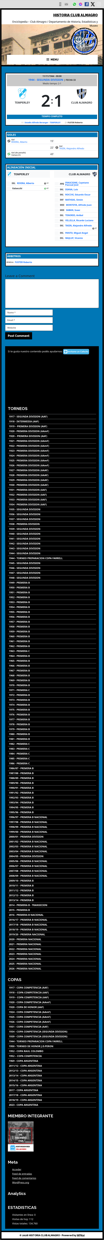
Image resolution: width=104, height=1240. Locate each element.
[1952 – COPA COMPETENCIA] (52, 1056)
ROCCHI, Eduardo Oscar (77, 194)
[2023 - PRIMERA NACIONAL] (52, 954)
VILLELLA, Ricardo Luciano (79, 220)
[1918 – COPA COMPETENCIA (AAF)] (52, 992)
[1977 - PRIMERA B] (52, 719)
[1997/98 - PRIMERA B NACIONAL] (52, 822)
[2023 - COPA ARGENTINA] (52, 1105)
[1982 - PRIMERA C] (52, 744)
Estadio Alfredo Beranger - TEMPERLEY (43, 122)
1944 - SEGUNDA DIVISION (46, 80)
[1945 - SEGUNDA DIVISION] (52, 563)
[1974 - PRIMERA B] (52, 704)
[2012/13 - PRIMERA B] (52, 895)
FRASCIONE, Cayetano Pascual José (77, 183)
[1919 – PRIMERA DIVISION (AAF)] (52, 426)
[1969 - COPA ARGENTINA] (52, 1061)
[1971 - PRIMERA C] (52, 690)
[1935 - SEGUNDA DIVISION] (52, 509)
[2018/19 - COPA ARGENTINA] (52, 1100)
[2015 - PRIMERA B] (52, 910)
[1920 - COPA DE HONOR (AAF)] (52, 1007)
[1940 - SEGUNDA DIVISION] (52, 533)
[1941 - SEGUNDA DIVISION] (52, 538)
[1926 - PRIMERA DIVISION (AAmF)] (52, 465)
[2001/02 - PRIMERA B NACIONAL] (52, 841)
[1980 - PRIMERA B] (52, 734)
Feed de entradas (22, 1173)
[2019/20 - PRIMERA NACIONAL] (52, 934)
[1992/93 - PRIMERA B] (52, 797)
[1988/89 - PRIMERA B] (52, 778)
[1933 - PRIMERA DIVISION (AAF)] (52, 499)
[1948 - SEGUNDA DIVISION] (52, 577)
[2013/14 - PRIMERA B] (52, 900)
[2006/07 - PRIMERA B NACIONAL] (52, 866)
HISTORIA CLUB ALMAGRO (75, 15)
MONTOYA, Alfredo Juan (79, 204)
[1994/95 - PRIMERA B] (52, 807)
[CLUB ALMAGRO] (81, 100)
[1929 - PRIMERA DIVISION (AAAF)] (52, 480)
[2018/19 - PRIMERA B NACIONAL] (52, 929)
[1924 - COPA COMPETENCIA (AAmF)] (52, 1012)
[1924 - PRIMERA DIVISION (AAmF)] (52, 455)
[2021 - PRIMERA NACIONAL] (52, 944)
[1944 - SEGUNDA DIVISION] (52, 553)
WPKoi (81, 1235)
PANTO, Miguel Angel (76, 232)
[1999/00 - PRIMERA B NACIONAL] (52, 831)
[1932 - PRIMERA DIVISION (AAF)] (52, 494)
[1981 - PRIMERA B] (52, 739)
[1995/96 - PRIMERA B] (52, 812)
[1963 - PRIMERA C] (52, 651)
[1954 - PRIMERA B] (52, 607)
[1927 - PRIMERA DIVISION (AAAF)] (52, 470)
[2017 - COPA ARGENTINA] (52, 1090)
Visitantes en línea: (23, 1214)
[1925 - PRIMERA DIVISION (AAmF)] (52, 460)
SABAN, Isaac (73, 210)
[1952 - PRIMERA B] (52, 597)
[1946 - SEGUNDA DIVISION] (52, 568)
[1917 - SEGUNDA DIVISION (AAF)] (52, 416)
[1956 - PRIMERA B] (52, 617)
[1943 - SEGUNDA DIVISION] (52, 548)
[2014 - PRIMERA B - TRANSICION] (52, 905)
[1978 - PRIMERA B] (52, 724)
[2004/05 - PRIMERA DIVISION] (52, 856)
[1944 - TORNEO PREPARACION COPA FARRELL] (52, 558)
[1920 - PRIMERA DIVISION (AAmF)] (52, 431)
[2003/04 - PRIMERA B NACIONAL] (52, 851)
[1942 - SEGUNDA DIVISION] (52, 543)
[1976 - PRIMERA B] (52, 714)
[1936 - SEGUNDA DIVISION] (52, 514)
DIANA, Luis (71, 189)
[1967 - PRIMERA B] (52, 670)
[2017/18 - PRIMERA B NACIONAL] (52, 924)
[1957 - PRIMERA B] (52, 621)
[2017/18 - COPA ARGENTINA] (52, 1095)
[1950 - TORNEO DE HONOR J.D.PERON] (52, 1046)
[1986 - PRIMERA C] (52, 763)
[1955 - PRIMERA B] (52, 612)
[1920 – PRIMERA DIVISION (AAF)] (52, 436)
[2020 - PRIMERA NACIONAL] (52, 939)
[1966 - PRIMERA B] (52, 665)
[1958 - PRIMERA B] (52, 626)
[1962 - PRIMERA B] (52, 646)
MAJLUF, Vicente (74, 238)
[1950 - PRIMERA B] (52, 587)
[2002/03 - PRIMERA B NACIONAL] (52, 846)
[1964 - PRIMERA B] (52, 656)
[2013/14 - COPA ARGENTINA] (52, 1075)
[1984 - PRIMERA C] (52, 753)
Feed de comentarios (24, 1178)
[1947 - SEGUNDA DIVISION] (52, 573)
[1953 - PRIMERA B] (52, 602)
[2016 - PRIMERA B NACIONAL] (52, 915)
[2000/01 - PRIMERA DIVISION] (52, 836)
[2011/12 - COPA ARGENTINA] (52, 1065)
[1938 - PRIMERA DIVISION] (52, 524)
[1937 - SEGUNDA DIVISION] (52, 519)
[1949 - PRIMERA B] (52, 582)
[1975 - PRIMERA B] (52, 709)
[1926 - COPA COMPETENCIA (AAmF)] (52, 1021)
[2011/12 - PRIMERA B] (52, 890)
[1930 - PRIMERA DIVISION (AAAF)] (52, 485)
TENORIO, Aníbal (74, 215)
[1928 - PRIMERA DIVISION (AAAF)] (52, 475)
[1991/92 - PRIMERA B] (52, 792)
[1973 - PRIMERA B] (52, 700)
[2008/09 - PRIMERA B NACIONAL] (52, 875)
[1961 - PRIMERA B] (52, 641)
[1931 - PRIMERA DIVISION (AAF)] (52, 489)
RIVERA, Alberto (19, 141)
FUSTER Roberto (23, 262)
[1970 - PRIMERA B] (52, 685)
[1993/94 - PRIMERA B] (52, 802)
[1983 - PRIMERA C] (52, 748)
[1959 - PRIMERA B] (52, 631)
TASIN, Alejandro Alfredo (71, 148)
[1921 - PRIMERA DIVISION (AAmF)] (52, 441)
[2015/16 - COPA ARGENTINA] (52, 1085)
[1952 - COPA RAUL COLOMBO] (52, 1051)
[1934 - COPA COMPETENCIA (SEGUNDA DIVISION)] (52, 1031)
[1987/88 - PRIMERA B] (52, 773)
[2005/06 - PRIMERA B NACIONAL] (52, 861)
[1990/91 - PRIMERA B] (52, 788)
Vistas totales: (20, 1223)
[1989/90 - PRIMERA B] (52, 783)
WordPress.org (20, 1182)
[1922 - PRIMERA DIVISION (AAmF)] (52, 446)
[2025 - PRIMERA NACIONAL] (52, 963)
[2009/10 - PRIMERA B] (52, 880)
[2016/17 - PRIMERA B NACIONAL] (52, 919)
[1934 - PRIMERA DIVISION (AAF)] (52, 504)
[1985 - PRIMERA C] (52, 758)
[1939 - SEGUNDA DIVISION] (52, 529)
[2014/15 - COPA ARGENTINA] (52, 1080)
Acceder (16, 1169)
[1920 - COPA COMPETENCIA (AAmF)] (52, 1002)
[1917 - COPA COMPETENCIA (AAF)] (52, 987)
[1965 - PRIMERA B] (52, 660)
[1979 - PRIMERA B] (52, 729)
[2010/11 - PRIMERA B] (52, 885)
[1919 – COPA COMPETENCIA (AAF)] (52, 997)
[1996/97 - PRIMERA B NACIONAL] (52, 817)
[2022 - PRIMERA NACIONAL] (52, 949)
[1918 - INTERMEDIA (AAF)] (52, 421)
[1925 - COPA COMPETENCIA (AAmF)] (52, 1017)
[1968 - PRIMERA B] (52, 675)
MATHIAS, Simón (74, 199)
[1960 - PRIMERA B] (52, 636)
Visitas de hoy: (20, 1219)
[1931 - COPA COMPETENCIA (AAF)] (52, 1026)
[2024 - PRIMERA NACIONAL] (52, 958)
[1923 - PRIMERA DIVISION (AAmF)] (52, 450)
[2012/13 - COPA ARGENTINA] (52, 1070)
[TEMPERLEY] (22, 100)
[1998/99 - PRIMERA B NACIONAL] (52, 827)
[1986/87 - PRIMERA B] (52, 768)
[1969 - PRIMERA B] (52, 680)
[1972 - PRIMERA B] (52, 695)
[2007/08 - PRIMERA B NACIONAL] (52, 871)
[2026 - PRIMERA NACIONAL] (52, 968)
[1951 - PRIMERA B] (52, 592)
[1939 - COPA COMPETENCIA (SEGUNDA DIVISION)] (52, 1036)
